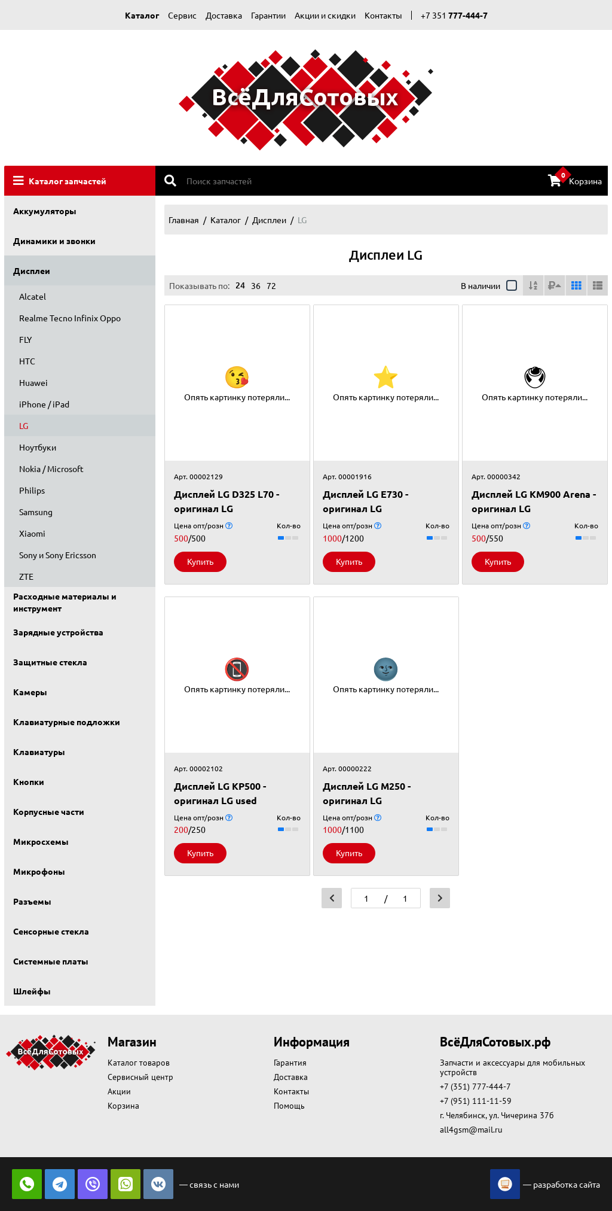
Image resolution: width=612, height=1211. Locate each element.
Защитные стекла (50, 661)
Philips (32, 490)
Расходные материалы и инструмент (65, 602)
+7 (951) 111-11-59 (476, 1101)
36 (256, 285)
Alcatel (32, 296)
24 (240, 285)
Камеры (30, 691)
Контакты (383, 15)
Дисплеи (31, 270)
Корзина (575, 180)
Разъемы (32, 901)
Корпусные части (48, 811)
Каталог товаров (139, 1062)
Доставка (224, 15)
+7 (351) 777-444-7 (475, 1086)
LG (23, 425)
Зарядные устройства (58, 631)
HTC (27, 360)
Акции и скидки (325, 15)
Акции (119, 1091)
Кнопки (28, 781)
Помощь (289, 1105)
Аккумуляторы (44, 210)
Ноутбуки (37, 447)
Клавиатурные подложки (66, 721)
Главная (184, 219)
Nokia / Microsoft (51, 468)
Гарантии (268, 15)
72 (271, 285)
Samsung (36, 511)
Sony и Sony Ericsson (57, 554)
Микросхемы (41, 841)
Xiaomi (32, 533)
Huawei (33, 382)
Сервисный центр (140, 1077)
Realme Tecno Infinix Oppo (70, 317)
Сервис (182, 15)
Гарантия (290, 1062)
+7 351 (454, 15)
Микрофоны (39, 871)
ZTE (26, 576)
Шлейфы (32, 990)
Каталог (142, 15)
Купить (200, 561)
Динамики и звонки (54, 240)
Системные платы (50, 961)
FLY (25, 339)
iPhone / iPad (44, 403)
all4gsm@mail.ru (471, 1129)
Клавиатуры (39, 751)
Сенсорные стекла (51, 931)
